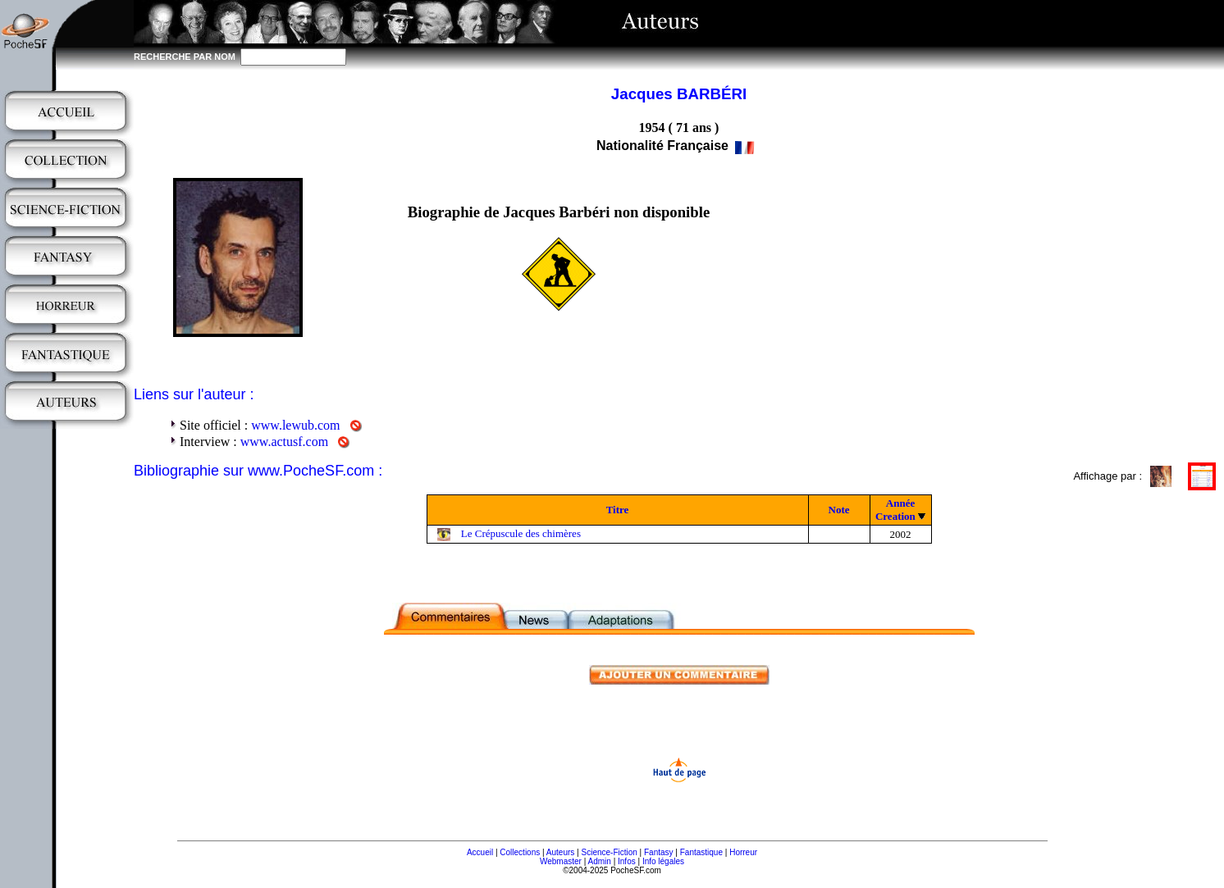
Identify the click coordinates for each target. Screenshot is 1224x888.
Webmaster (561, 861)
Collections (520, 852)
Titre (617, 509)
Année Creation (895, 509)
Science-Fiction (609, 852)
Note (839, 509)
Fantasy (659, 852)
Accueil (480, 852)
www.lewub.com (295, 425)
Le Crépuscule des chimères (521, 533)
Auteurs (560, 852)
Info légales (663, 861)
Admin (599, 861)
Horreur (743, 852)
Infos (627, 861)
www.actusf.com (284, 442)
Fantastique (701, 852)
